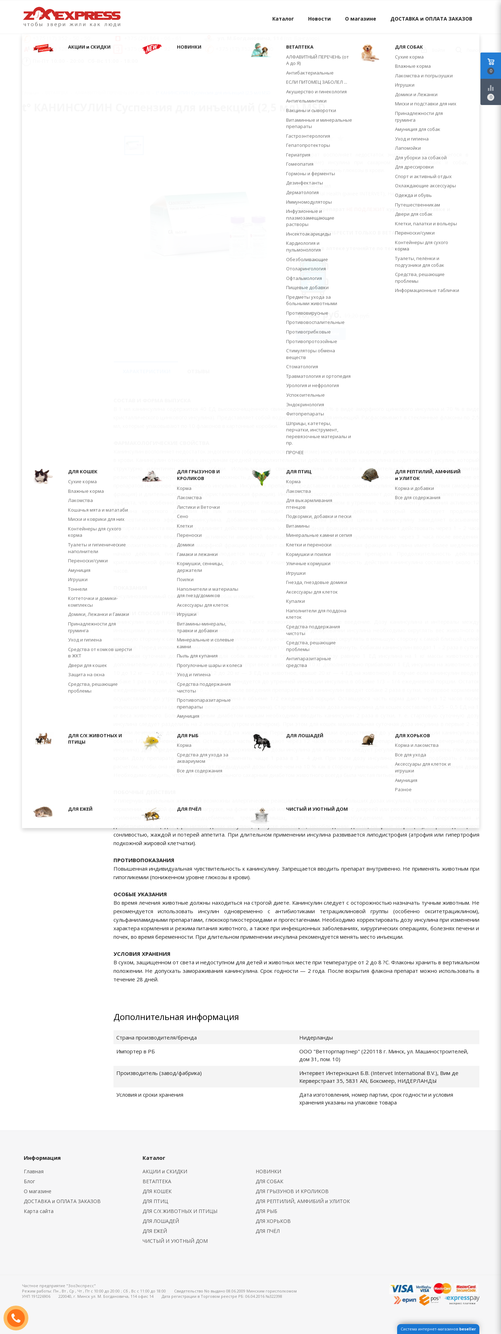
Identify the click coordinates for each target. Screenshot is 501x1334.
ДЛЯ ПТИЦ (155, 1201)
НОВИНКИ (268, 1171)
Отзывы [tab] (198, 371)
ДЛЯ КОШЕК (157, 1191)
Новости (319, 18)
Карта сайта (39, 1211)
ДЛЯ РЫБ (266, 1211)
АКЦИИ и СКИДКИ (165, 1171)
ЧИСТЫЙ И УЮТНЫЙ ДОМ (175, 1240)
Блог (29, 1181)
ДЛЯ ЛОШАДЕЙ (161, 1221)
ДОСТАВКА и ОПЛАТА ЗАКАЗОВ (431, 18)
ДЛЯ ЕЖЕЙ (155, 1231)
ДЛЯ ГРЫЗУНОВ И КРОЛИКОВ (292, 1191)
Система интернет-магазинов (438, 1329)
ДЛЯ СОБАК (269, 1181)
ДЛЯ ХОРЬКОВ (273, 1221)
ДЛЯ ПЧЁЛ (268, 1231)
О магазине (360, 18)
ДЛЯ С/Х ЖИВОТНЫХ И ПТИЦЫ (180, 1211)
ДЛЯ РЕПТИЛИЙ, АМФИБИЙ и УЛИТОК (303, 1201)
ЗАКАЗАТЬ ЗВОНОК (18, 1318)
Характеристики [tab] (147, 371)
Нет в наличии (321, 333)
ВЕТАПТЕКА (157, 1181)
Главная (30, 93)
